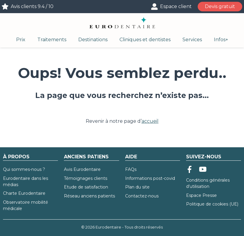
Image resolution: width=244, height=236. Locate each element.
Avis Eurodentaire (82, 169)
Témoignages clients (85, 178)
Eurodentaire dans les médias (25, 181)
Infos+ (221, 39)
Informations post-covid (150, 178)
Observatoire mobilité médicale (25, 205)
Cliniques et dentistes (145, 39)
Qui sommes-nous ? (24, 169)
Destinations (93, 39)
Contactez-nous (142, 196)
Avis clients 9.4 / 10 (32, 6)
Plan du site (137, 187)
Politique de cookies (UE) (212, 204)
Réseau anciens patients (89, 196)
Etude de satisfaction (86, 187)
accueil (150, 121)
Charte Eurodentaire (24, 193)
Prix (20, 39)
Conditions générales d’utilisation (208, 183)
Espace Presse (201, 195)
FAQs (130, 169)
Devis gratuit (220, 6)
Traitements (51, 39)
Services (192, 39)
